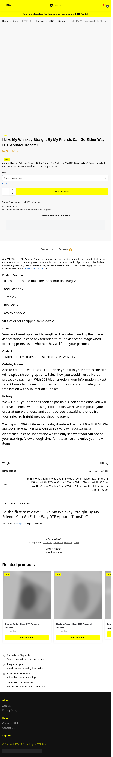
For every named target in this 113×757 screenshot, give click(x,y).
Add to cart (62, 191)
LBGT (51, 21)
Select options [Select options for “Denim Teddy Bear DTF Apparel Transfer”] (27, 637)
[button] (104, 5)
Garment (39, 21)
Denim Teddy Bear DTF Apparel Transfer (22, 625)
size (4, 172)
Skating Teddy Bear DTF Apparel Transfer (74, 625)
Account (6, 706)
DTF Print (26, 21)
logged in (21, 523)
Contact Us (8, 728)
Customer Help (10, 723)
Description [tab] (47, 249)
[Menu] (6, 5)
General (62, 21)
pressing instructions (34, 268)
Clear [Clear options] (4, 183)
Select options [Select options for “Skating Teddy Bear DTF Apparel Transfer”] (78, 637)
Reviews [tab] (65, 249)
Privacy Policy (10, 710)
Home (5, 21)
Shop (15, 21)
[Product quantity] (6, 191)
